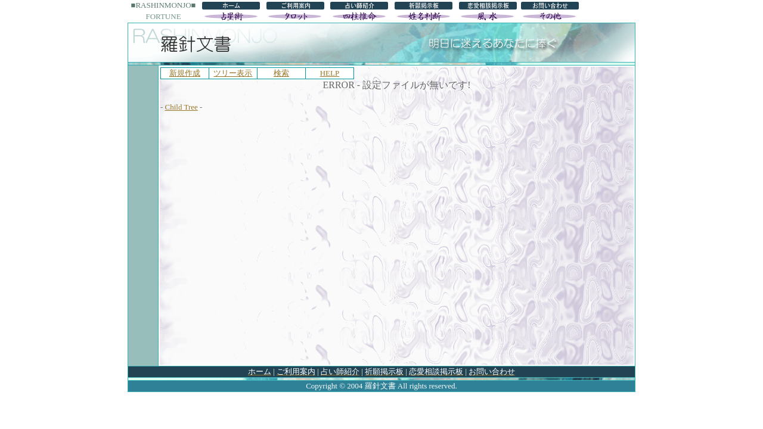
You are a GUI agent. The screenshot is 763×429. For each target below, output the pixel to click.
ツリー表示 (232, 73)
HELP (330, 73)
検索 (281, 73)
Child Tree (181, 106)
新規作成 (184, 73)
